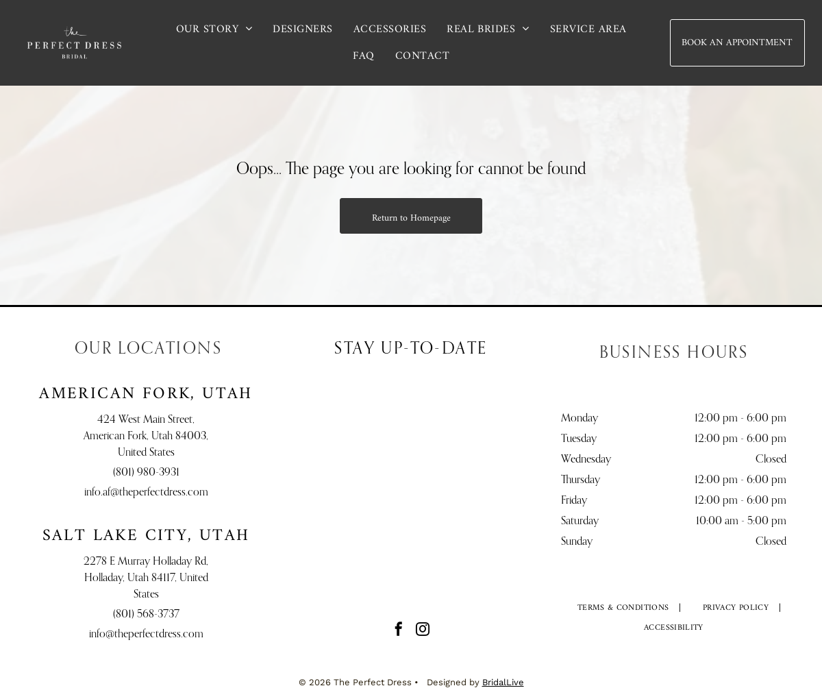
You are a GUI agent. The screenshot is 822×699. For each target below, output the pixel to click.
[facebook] (398, 631)
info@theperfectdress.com (146, 634)
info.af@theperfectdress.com (146, 492)
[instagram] (422, 631)
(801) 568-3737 (146, 614)
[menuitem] (214, 29)
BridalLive (503, 682)
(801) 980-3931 (146, 472)
